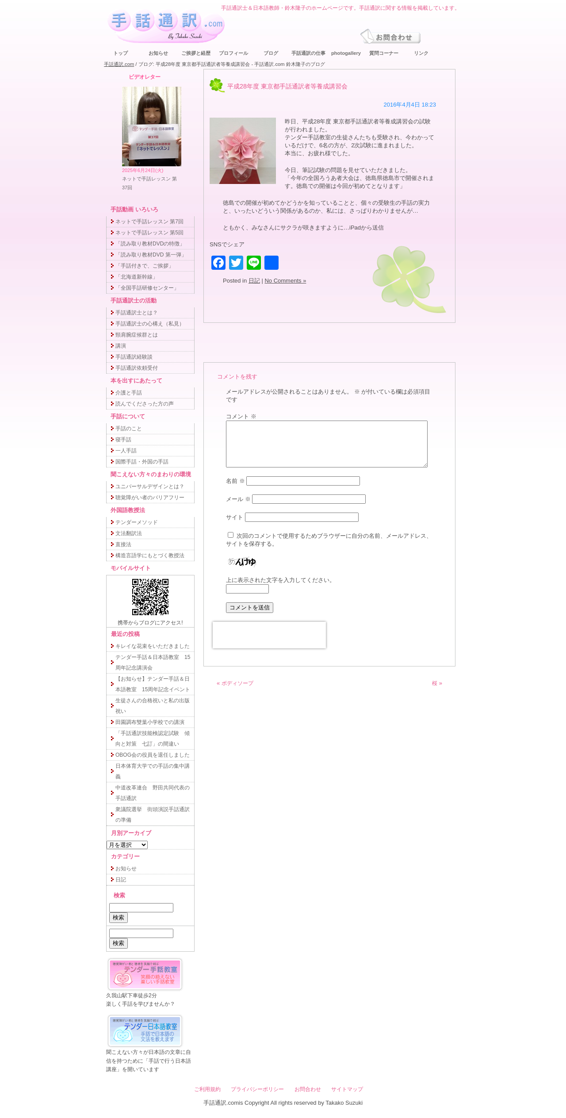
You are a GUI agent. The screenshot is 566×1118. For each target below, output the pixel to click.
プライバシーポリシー (257, 1089)
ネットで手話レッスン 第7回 (149, 221)
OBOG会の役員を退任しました (152, 755)
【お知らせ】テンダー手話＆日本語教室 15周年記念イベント (152, 684)
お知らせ (158, 53)
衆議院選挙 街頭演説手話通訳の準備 (152, 814)
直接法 (123, 544)
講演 (120, 346)
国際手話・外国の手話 (141, 462)
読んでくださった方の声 (144, 404)
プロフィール (233, 53)
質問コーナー (383, 53)
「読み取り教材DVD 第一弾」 (151, 255)
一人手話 (126, 451)
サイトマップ (347, 1089)
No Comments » (285, 280)
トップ (120, 53)
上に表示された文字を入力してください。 (280, 580)
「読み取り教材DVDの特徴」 (150, 244)
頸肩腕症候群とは (136, 335)
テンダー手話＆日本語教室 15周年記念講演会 (152, 662)
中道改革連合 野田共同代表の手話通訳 (152, 793)
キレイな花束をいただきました (152, 646)
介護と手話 (128, 393)
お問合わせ (307, 1089)
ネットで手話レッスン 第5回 (149, 233)
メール (238, 499)
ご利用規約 (207, 1089)
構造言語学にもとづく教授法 (149, 555)
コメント (241, 416)
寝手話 (123, 439)
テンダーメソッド (136, 522)
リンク (421, 53)
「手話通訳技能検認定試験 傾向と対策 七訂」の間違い (152, 738)
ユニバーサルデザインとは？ (149, 486)
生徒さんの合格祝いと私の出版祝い (152, 705)
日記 (254, 280)
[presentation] (269, 635)
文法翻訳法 (128, 533)
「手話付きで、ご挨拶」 (144, 266)
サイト (234, 517)
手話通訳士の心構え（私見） (149, 324)
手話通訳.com (119, 64)
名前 (235, 481)
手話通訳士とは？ (136, 313)
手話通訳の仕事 (308, 53)
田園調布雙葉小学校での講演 (149, 722)
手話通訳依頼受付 (136, 368)
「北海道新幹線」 (136, 277)
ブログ (271, 53)
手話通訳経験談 (134, 357)
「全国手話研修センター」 (147, 288)
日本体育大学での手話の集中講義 (152, 771)
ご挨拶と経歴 (195, 53)
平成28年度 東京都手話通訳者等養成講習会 (287, 86)
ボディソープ (237, 683)
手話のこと (128, 428)
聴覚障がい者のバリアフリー (149, 497)
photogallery (346, 53)
